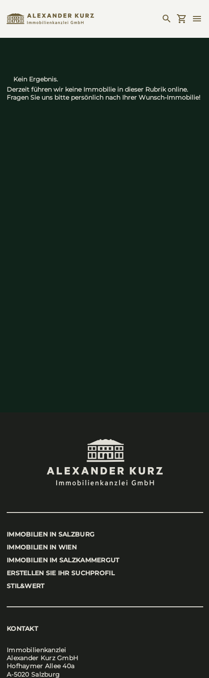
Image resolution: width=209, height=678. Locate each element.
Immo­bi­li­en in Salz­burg (50, 534)
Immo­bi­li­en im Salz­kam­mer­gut (63, 560)
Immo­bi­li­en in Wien (42, 547)
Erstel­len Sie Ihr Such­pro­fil (61, 573)
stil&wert (26, 586)
